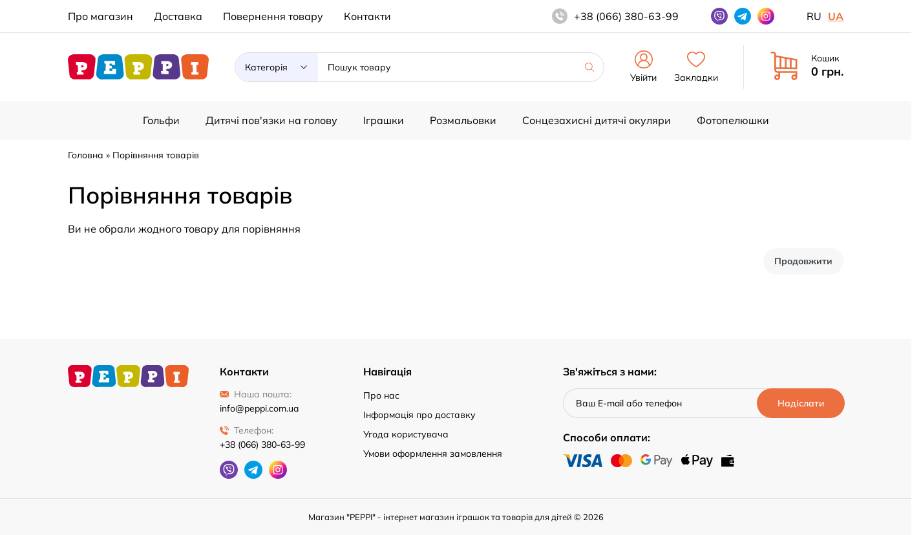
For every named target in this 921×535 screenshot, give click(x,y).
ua (835, 16)
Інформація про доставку (419, 415)
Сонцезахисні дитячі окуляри (596, 120)
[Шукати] (589, 67)
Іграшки (383, 120)
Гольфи (161, 120)
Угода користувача (406, 434)
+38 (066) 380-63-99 (262, 444)
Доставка (178, 16)
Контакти (367, 16)
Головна (85, 155)
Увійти (643, 66)
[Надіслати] (800, 403)
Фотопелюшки (733, 120)
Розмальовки (463, 120)
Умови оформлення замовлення (432, 453)
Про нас (381, 395)
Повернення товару (273, 16)
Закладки (696, 66)
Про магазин (100, 16)
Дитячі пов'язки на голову (271, 120)
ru (814, 16)
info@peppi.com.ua (259, 408)
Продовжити (803, 261)
